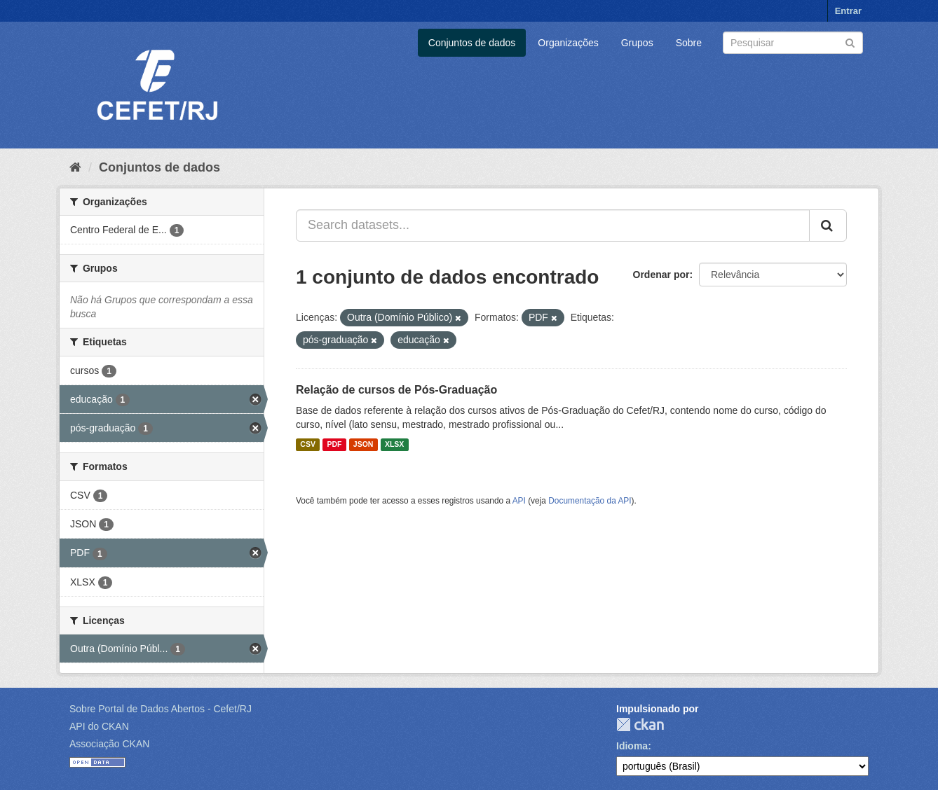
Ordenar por (661, 274)
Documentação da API (589, 501)
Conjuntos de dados (472, 42)
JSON (363, 445)
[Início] (75, 167)
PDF (334, 445)
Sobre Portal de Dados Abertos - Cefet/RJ (160, 708)
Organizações (568, 42)
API (519, 501)
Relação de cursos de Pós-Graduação (396, 390)
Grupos (637, 42)
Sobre (689, 42)
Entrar (848, 11)
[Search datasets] (793, 43)
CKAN (640, 724)
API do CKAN (99, 726)
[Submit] (850, 42)
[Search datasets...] (553, 225)
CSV (307, 445)
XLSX (394, 445)
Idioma (632, 745)
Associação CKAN (109, 743)
